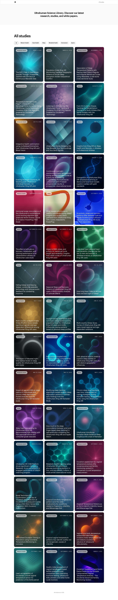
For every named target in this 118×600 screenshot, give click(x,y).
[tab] (16, 43)
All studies (101, 2)
